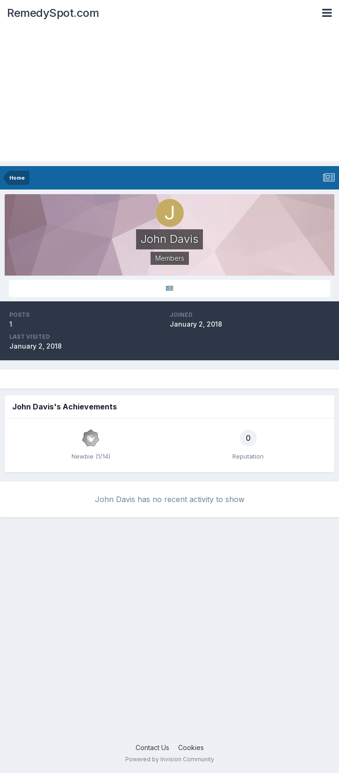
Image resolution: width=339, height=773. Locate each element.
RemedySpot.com (53, 13)
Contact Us (152, 747)
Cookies (191, 747)
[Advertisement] (169, 95)
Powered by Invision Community (169, 759)
